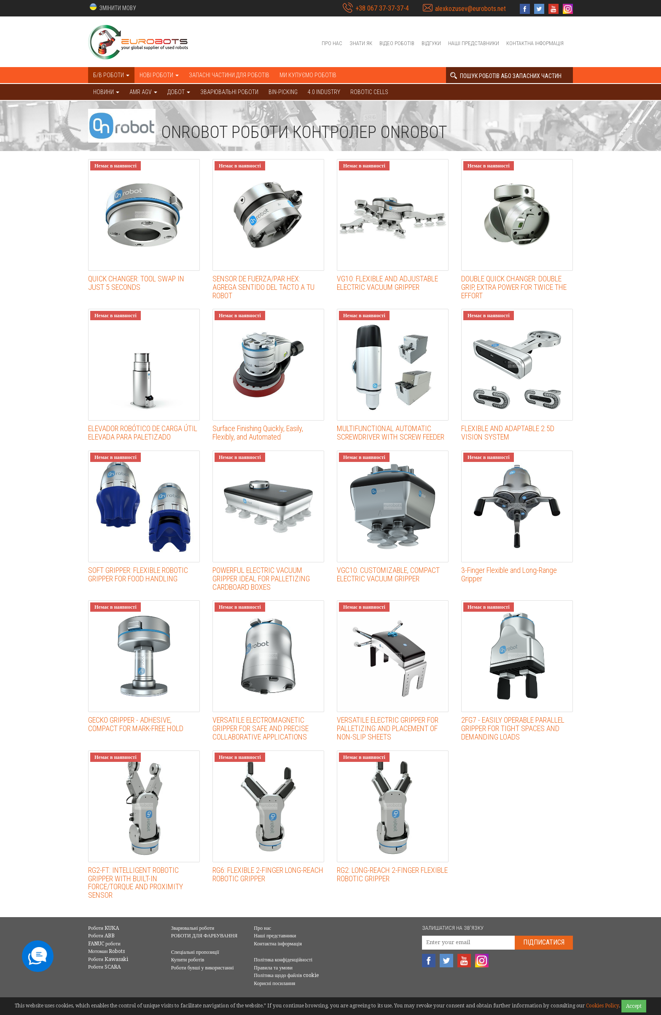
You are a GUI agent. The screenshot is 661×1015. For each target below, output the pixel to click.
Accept (634, 1006)
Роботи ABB (101, 936)
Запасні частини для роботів (229, 75)
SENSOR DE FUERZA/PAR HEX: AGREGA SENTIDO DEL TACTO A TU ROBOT (263, 287)
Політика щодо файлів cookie (286, 975)
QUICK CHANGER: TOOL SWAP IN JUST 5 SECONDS (136, 283)
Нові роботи (159, 75)
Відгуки (431, 43)
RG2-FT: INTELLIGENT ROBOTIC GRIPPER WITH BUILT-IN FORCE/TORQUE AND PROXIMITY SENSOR (135, 882)
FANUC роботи (104, 944)
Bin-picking (283, 92)
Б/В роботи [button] (111, 75)
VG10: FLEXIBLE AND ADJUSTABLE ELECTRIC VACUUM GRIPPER (387, 283)
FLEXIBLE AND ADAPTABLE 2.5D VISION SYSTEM (507, 432)
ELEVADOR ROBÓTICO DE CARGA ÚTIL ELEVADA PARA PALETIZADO (142, 432)
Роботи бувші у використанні (202, 968)
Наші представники (473, 43)
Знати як (360, 43)
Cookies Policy (602, 1006)
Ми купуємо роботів (307, 75)
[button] (112, 7)
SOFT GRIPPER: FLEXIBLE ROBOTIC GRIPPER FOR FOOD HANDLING (138, 574)
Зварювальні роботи (229, 92)
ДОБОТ (178, 92)
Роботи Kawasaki (108, 959)
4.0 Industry (324, 92)
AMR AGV (143, 92)
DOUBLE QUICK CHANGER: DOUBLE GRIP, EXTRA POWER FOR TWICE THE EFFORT (514, 287)
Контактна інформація (535, 43)
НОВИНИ (106, 92)
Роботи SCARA (104, 967)
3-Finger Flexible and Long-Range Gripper (509, 574)
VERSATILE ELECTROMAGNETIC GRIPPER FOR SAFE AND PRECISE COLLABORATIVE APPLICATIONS (260, 728)
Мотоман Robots (106, 951)
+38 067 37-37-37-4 (382, 8)
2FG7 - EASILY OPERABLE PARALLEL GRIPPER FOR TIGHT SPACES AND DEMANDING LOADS (512, 728)
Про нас (332, 43)
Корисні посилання (274, 983)
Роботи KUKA (103, 928)
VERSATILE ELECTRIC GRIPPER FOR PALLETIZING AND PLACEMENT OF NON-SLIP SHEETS (387, 728)
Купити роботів (187, 960)
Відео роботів (396, 43)
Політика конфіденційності (283, 960)
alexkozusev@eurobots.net (470, 9)
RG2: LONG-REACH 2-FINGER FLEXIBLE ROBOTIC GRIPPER (392, 874)
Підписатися (543, 942)
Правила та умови (273, 968)
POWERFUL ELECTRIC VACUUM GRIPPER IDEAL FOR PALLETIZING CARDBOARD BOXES (261, 578)
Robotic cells (369, 92)
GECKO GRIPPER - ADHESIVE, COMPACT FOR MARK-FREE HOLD (135, 724)
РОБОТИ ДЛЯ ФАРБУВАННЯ (204, 936)
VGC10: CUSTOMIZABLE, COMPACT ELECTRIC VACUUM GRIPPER (388, 574)
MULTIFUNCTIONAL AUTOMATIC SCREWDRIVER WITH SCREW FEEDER (390, 432)
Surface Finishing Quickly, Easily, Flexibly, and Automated (257, 432)
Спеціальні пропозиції (195, 952)
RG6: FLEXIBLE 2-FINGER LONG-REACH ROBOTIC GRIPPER (267, 874)
